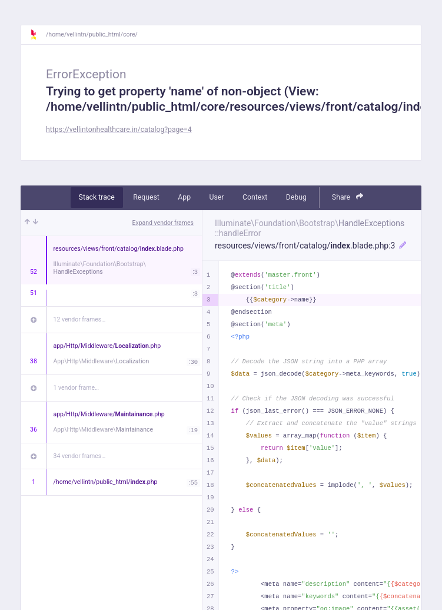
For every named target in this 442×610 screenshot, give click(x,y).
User (217, 197)
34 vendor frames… (80, 456)
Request (146, 197)
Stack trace (97, 197)
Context (254, 197)
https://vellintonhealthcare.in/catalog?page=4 (119, 129)
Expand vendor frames (163, 223)
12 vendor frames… (80, 319)
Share (348, 197)
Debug (296, 197)
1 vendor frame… (76, 388)
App (184, 197)
